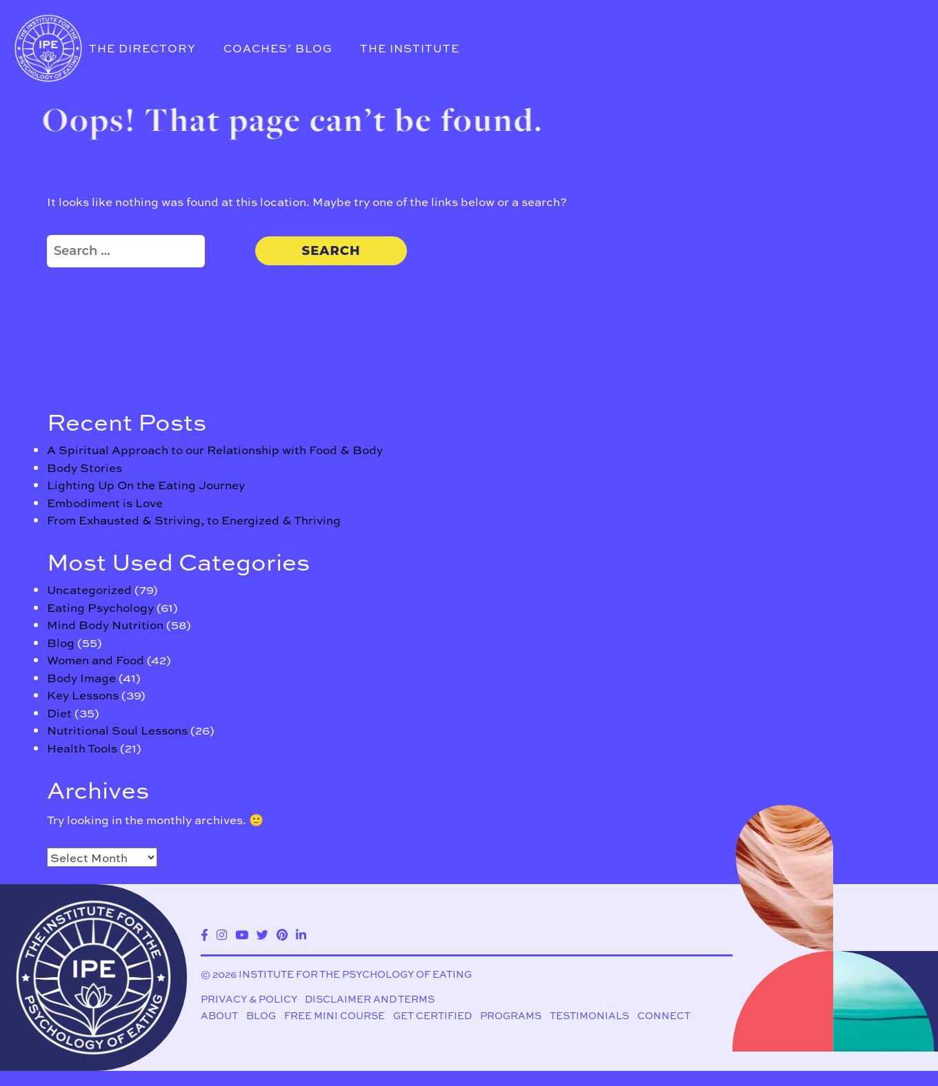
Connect (663, 1016)
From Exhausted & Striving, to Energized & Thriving (194, 519)
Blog (60, 642)
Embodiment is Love (105, 502)
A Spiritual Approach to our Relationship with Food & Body (215, 449)
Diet (59, 712)
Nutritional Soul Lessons (117, 729)
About (219, 1016)
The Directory (142, 48)
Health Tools (82, 747)
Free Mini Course (334, 1016)
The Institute (409, 48)
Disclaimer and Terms (370, 999)
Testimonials (589, 1016)
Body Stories (84, 467)
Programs (510, 1016)
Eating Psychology (100, 607)
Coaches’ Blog (277, 48)
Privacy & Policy (249, 999)
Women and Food (95, 659)
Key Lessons (83, 694)
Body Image (81, 677)
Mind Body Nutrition (105, 624)
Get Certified (432, 1016)
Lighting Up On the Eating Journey (146, 484)
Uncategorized (89, 589)
